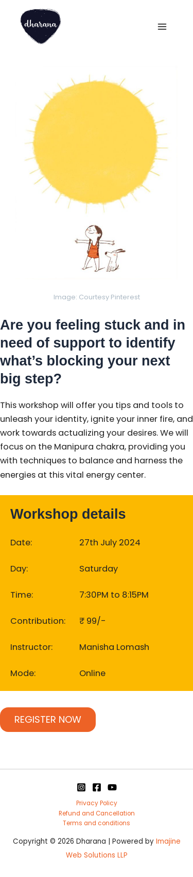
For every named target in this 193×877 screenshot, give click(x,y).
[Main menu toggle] (162, 26)
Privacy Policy (96, 803)
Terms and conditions (96, 823)
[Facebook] (96, 787)
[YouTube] (112, 787)
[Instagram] (81, 787)
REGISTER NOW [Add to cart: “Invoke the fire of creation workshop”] (47, 719)
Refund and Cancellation (97, 813)
